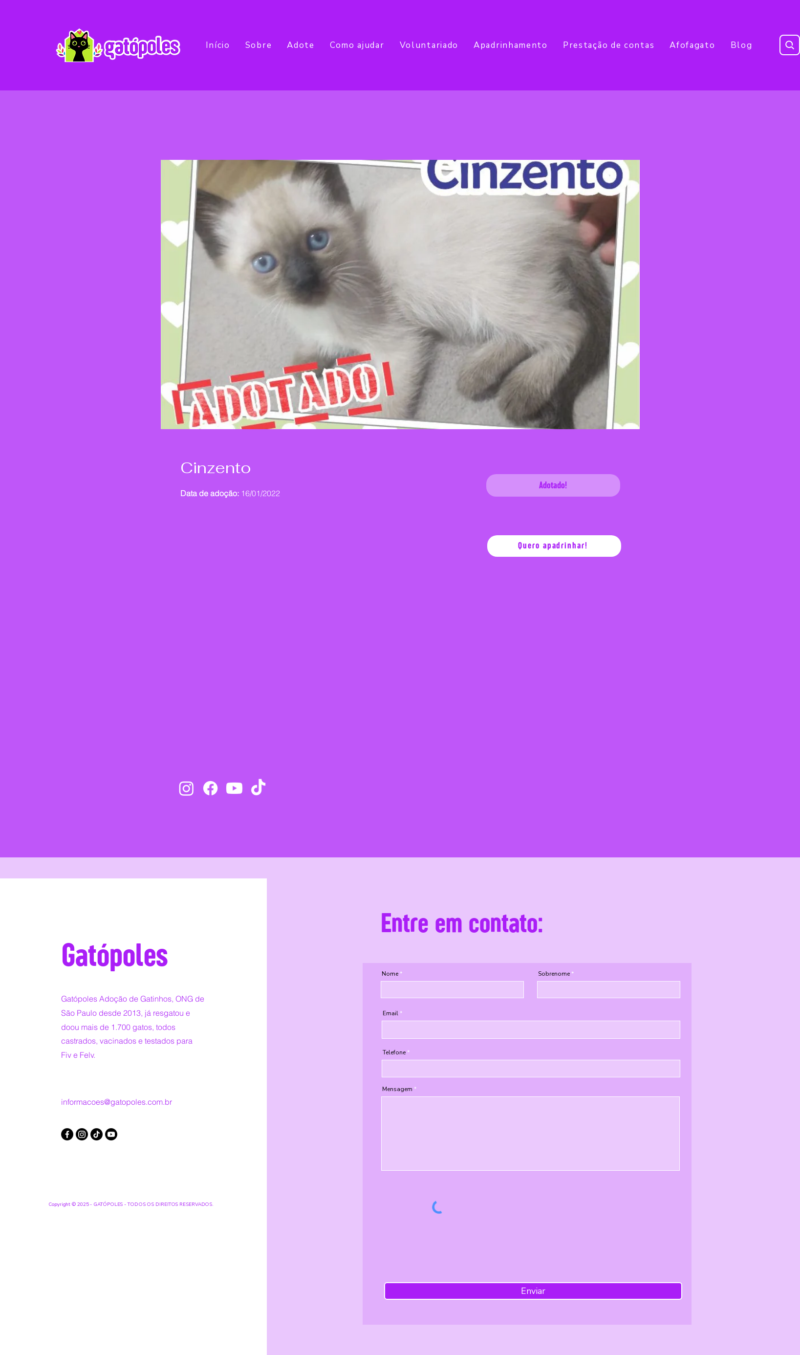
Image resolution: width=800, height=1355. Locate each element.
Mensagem (397, 1089)
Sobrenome (554, 974)
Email (390, 1013)
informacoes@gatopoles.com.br (116, 1102)
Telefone (394, 1052)
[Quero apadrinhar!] (554, 546)
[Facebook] (210, 788)
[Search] (789, 45)
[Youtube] (234, 788)
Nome (390, 974)
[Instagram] (186, 788)
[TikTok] (258, 788)
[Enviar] (533, 1291)
